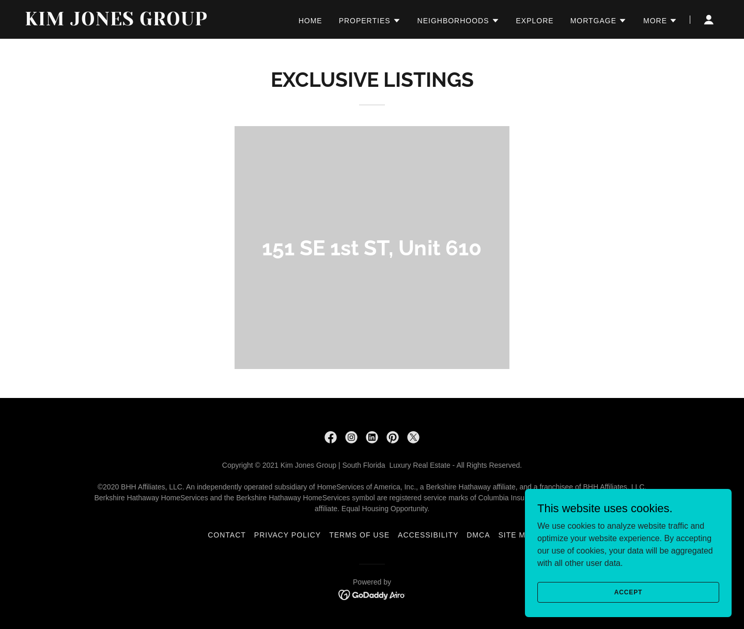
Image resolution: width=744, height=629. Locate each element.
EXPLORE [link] (535, 21)
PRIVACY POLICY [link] (287, 535)
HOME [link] (310, 21)
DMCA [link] (478, 535)
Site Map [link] (517, 535)
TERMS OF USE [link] (359, 535)
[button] (370, 20)
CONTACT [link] (227, 535)
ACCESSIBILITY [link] (428, 535)
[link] (146, 22)
